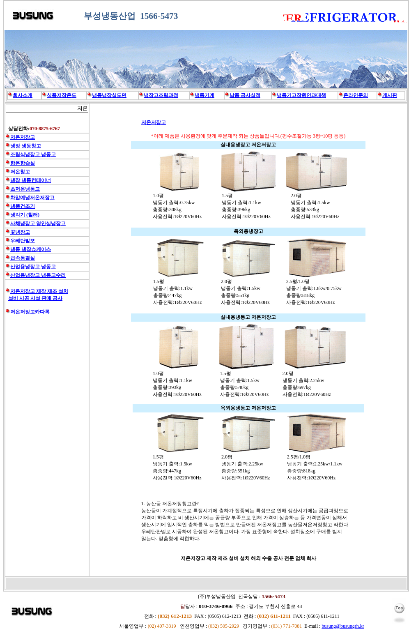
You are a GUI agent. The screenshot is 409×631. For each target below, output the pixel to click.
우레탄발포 (22, 241)
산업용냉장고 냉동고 (33, 266)
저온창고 (20, 172)
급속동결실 (22, 258)
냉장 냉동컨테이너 (30, 180)
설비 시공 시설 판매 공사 (35, 298)
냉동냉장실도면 (109, 95)
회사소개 (22, 95)
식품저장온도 (61, 95)
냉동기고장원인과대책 (301, 95)
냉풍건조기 (22, 206)
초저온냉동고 (25, 189)
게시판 (389, 95)
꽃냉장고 (20, 232)
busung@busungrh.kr (343, 626)
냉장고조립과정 (161, 95)
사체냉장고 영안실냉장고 (38, 223)
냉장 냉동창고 (25, 146)
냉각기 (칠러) (24, 215)
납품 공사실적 (245, 95)
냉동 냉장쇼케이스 (30, 249)
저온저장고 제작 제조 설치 (39, 291)
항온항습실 (22, 163)
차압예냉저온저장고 (32, 197)
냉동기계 (204, 95)
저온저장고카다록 (30, 312)
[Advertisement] (47, 452)
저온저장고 (153, 122)
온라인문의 (355, 95)
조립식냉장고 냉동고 (33, 154)
